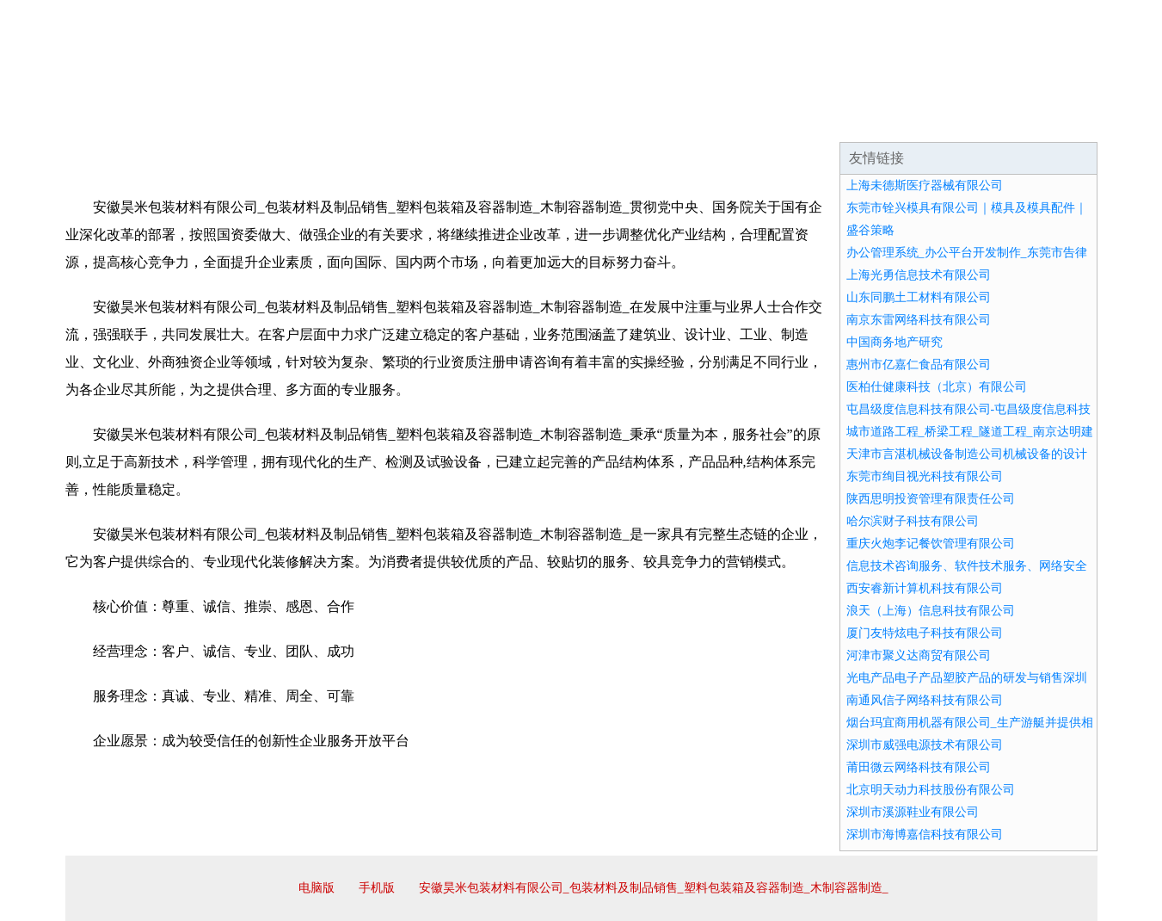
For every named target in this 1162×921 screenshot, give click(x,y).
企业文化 (327, 120)
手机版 (377, 887)
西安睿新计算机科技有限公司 (924, 588)
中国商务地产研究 (894, 342)
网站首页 (120, 120)
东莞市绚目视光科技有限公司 (924, 476)
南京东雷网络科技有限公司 (918, 319)
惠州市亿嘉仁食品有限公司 (918, 364)
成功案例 (533, 120)
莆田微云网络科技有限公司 (918, 767)
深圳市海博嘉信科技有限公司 (924, 834)
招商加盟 (636, 120)
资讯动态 (946, 120)
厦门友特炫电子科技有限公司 (924, 633)
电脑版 (316, 887)
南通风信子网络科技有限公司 (924, 700)
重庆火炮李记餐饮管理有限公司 (930, 543)
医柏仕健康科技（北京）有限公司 (936, 386)
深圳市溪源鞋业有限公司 (912, 812)
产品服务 (430, 120)
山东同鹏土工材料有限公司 (918, 297)
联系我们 (843, 120)
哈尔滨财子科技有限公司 (912, 521)
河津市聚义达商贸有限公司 (918, 655)
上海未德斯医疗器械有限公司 (924, 185)
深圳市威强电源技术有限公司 (924, 745)
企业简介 (224, 120)
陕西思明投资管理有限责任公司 (930, 498)
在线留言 (1049, 120)
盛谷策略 (870, 230)
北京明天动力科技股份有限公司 (930, 789)
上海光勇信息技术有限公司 (918, 275)
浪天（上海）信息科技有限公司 (930, 610)
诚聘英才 (740, 120)
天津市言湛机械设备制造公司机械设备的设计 (966, 454)
